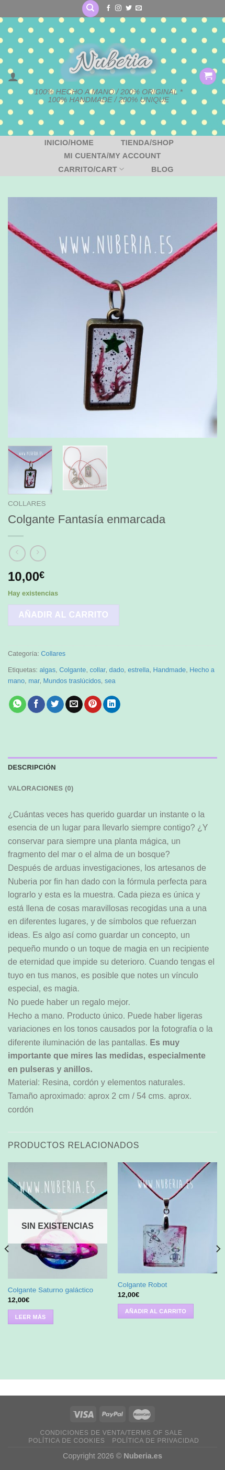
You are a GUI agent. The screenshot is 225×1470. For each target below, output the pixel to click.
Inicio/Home (69, 142)
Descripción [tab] (32, 767)
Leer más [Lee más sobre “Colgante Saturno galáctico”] (30, 1317)
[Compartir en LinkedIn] (111, 705)
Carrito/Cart (91, 169)
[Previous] (7, 1269)
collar (98, 670)
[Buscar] (90, 8)
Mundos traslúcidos (72, 681)
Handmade (169, 670)
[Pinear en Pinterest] (93, 705)
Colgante (72, 670)
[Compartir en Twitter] (55, 705)
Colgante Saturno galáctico (50, 1290)
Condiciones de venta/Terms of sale (111, 1432)
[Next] (217, 1269)
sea (110, 681)
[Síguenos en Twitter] (129, 8)
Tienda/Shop (147, 142)
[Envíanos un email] (139, 8)
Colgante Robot (142, 1285)
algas (47, 670)
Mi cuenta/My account (112, 156)
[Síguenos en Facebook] (108, 8)
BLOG (162, 169)
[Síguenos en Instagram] (118, 8)
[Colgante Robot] (167, 1217)
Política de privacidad (155, 1440)
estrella (138, 670)
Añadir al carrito (63, 614)
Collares (27, 503)
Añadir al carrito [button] (155, 1311)
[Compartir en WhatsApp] (17, 705)
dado (116, 670)
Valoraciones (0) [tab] (40, 788)
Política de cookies (66, 1440)
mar (33, 681)
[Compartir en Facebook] (36, 705)
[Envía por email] (74, 705)
